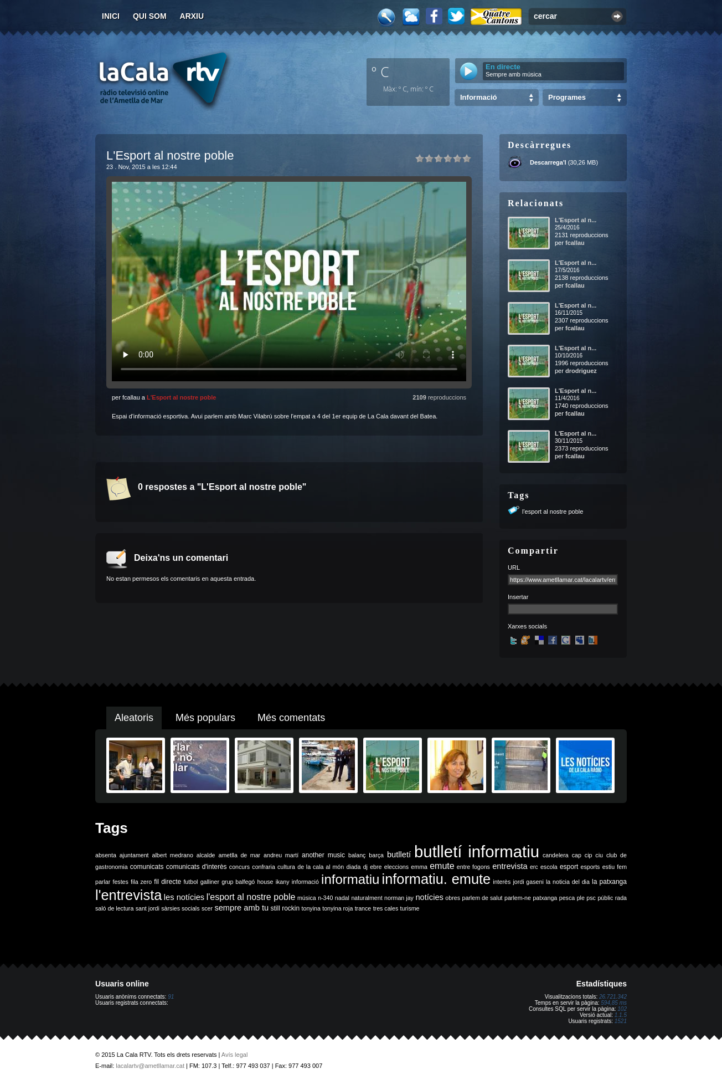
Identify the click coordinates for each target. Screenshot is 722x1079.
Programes (567, 97)
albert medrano (172, 855)
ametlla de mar (239, 855)
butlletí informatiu (476, 851)
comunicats (147, 867)
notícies (429, 897)
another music (323, 855)
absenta (105, 855)
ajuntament (134, 855)
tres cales (386, 908)
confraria (263, 866)
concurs (239, 866)
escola (549, 866)
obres (452, 897)
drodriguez (581, 370)
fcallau (575, 242)
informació (305, 881)
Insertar (518, 597)
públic (605, 897)
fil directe (167, 882)
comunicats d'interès (196, 867)
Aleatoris (134, 717)
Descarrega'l (548, 162)
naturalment (366, 897)
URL (514, 567)
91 (171, 997)
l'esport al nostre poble (552, 511)
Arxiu (192, 16)
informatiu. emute (436, 879)
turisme (410, 908)
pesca (567, 897)
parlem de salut (482, 897)
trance (363, 908)
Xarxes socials (527, 626)
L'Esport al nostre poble (181, 397)
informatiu (350, 879)
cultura (286, 866)
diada (353, 866)
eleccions (396, 866)
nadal (342, 897)
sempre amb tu (241, 907)
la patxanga (609, 882)
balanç (356, 855)
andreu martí (281, 855)
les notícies (184, 897)
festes (120, 881)
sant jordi (147, 908)
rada (621, 897)
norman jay (399, 897)
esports (590, 866)
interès (501, 881)
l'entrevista (128, 895)
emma (419, 866)
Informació (478, 97)
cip (588, 855)
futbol (190, 881)
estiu (608, 866)
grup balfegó (238, 881)
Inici (111, 16)
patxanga (545, 897)
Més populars (205, 717)
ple (581, 897)
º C (380, 71)
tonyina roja (337, 908)
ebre (375, 866)
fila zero (141, 881)
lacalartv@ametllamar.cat (150, 1065)
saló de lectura (114, 908)
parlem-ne (517, 897)
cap (576, 855)
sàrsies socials (180, 908)
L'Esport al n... (575, 220)
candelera (556, 855)
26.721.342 (613, 997)
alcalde (206, 855)
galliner (209, 881)
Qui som (150, 16)
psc (591, 897)
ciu (599, 855)
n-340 (325, 897)
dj (365, 866)
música (306, 897)
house (265, 881)
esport (569, 867)
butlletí (399, 854)
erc (534, 866)
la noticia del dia (568, 881)
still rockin (285, 908)
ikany (283, 881)
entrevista (510, 866)
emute (442, 866)
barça (376, 855)
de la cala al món (320, 866)
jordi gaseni (528, 881)
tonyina (311, 908)
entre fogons (473, 866)
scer (207, 908)
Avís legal (234, 1054)
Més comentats (291, 717)
